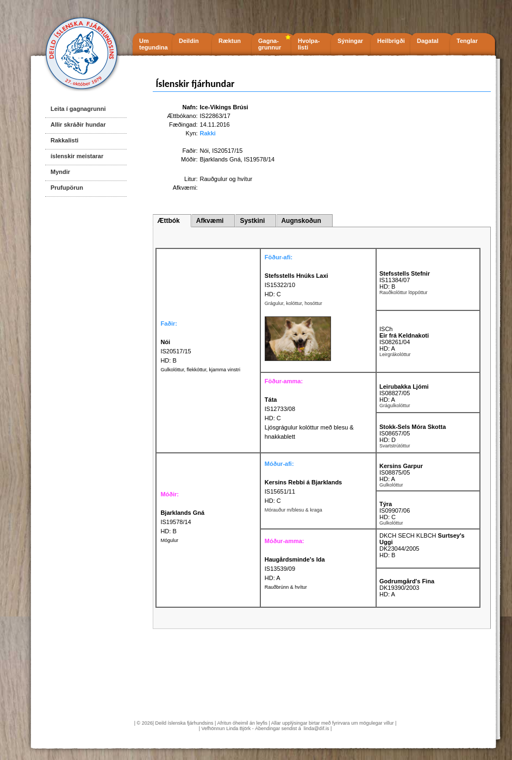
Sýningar (350, 41)
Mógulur (169, 540)
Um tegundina (153, 44)
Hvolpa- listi (309, 44)
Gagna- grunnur (269, 44)
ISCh (385, 329)
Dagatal (428, 41)
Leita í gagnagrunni (78, 108)
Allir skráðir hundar (78, 124)
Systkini (252, 221)
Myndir (60, 172)
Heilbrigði (391, 41)
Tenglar (467, 41)
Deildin (189, 41)
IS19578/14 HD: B (182, 521)
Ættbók (168, 221)
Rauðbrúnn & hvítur (286, 587)
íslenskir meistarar (77, 156)
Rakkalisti (64, 140)
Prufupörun (67, 187)
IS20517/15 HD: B (175, 351)
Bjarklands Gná (220, 159)
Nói (204, 150)
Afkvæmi (210, 221)
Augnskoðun (301, 221)
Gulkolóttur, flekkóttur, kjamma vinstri (200, 369)
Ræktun (229, 41)
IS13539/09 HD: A (295, 568)
